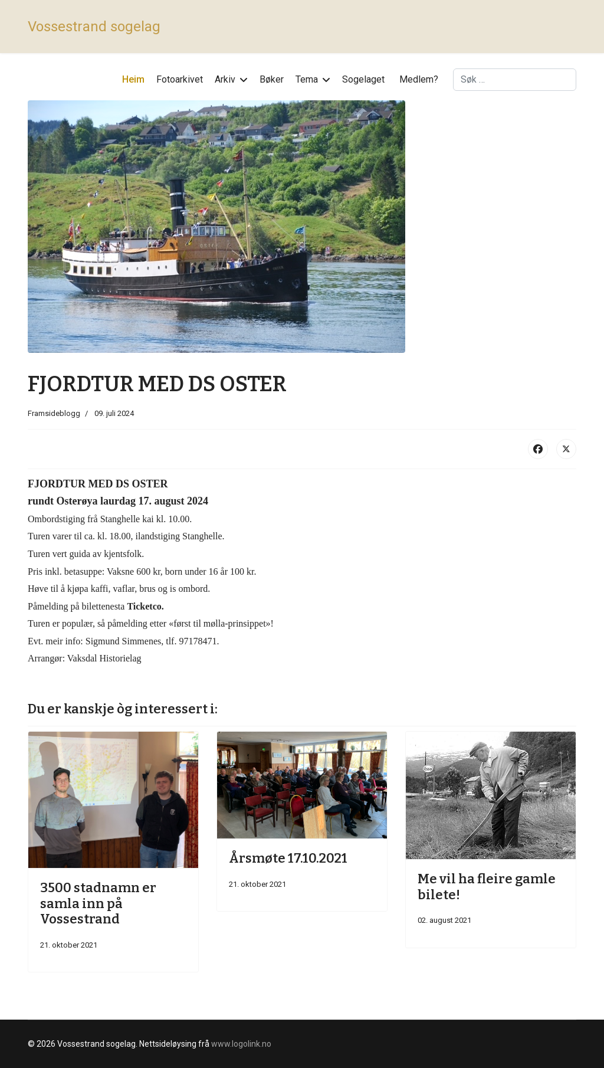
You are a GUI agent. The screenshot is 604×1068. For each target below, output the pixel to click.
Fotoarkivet (179, 79)
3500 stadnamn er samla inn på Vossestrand (98, 903)
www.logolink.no (241, 1044)
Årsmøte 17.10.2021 (288, 858)
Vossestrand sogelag (94, 26)
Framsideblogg (54, 413)
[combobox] (514, 79)
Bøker (272, 79)
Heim (133, 79)
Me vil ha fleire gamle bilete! (487, 886)
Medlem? (418, 79)
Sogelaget (363, 79)
